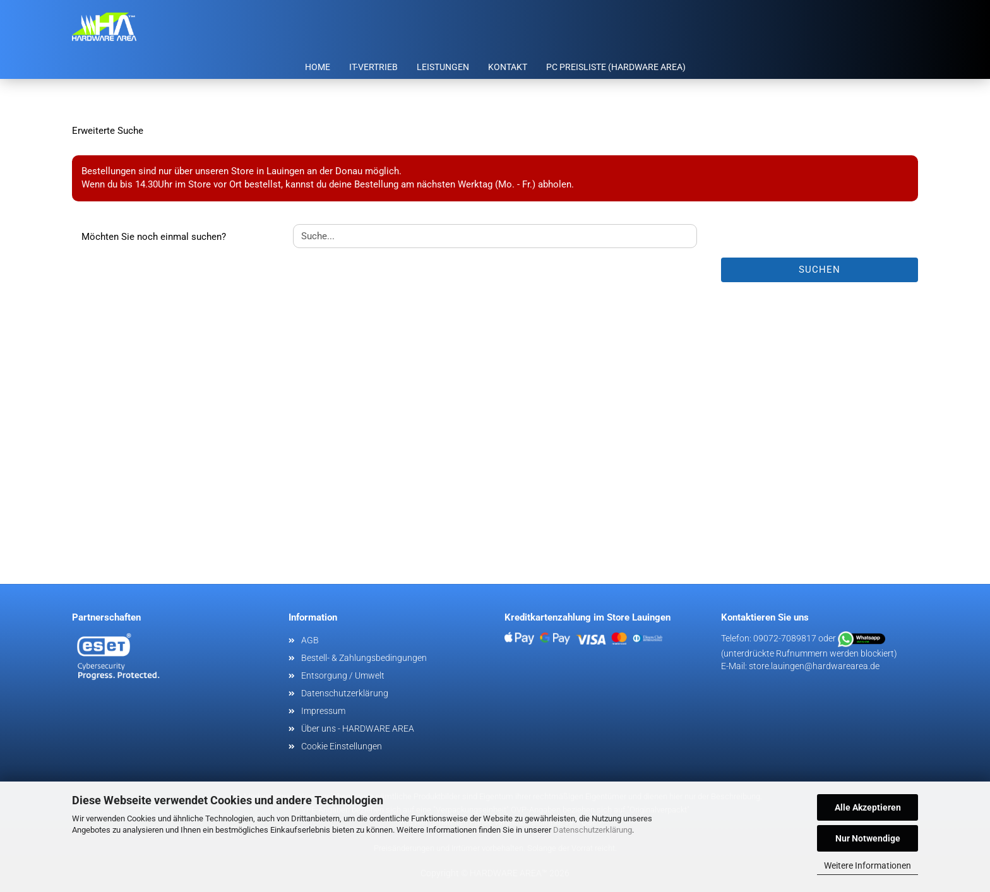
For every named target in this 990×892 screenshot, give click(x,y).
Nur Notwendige (867, 838)
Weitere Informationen (867, 865)
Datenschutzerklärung (592, 830)
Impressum (323, 711)
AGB (310, 640)
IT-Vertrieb (373, 67)
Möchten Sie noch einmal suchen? (153, 236)
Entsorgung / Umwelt (343, 675)
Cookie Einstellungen (341, 746)
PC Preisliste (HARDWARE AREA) (616, 67)
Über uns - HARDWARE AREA (357, 728)
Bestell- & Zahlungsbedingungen (364, 658)
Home (317, 67)
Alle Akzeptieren (868, 807)
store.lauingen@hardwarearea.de (814, 666)
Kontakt (507, 67)
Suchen (819, 269)
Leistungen (443, 67)
